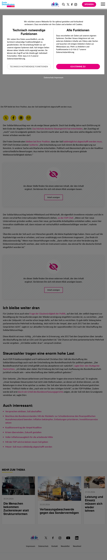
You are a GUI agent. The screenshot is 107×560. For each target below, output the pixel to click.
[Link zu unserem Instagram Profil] (75, 4)
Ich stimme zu (77, 66)
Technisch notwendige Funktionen (29, 66)
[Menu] (103, 4)
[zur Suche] (63, 4)
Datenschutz (49, 77)
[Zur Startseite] (8, 4)
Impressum (58, 77)
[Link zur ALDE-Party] (54, 4)
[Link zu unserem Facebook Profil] (71, 4)
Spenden (89, 4)
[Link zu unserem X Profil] (68, 4)
